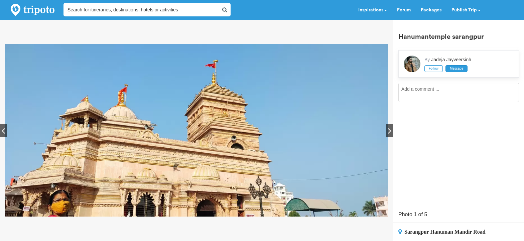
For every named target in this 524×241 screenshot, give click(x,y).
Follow (433, 68)
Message (457, 68)
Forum (404, 10)
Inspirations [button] (372, 10)
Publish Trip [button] (466, 10)
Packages (431, 10)
